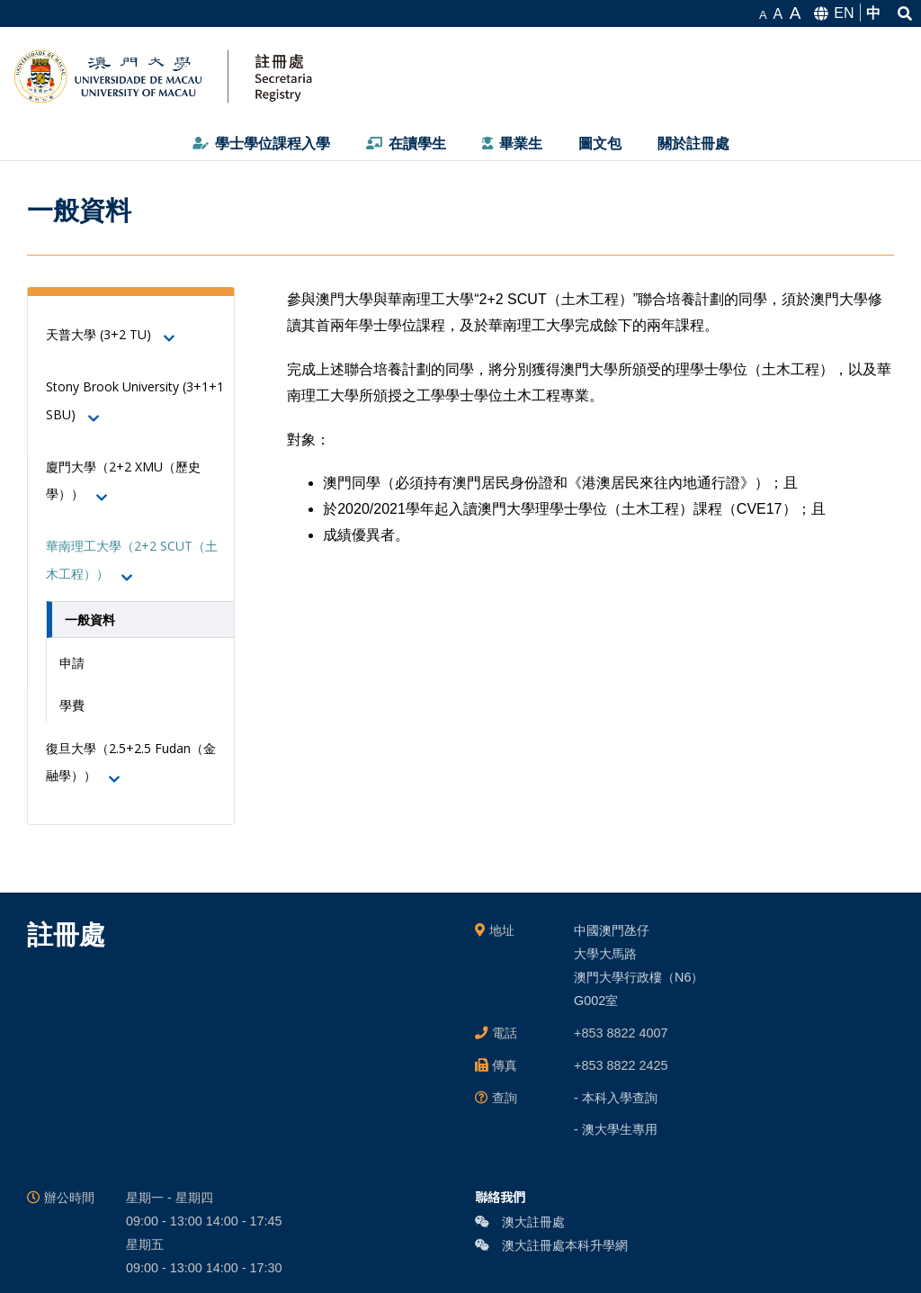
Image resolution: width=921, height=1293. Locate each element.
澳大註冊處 (520, 1222)
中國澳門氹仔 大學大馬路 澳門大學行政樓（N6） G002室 (638, 965)
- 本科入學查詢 (615, 1098)
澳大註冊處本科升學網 (551, 1245)
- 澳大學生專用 (615, 1129)
